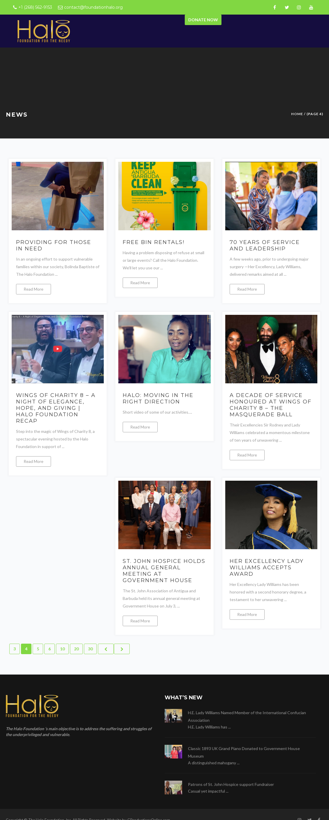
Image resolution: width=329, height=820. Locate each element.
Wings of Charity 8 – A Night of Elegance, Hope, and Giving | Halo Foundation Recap (56, 408)
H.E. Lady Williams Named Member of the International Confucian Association (247, 716)
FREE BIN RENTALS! (153, 242)
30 (90, 648)
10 (62, 648)
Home (297, 114)
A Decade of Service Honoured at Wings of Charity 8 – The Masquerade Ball (271, 405)
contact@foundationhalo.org (93, 7)
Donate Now (203, 19)
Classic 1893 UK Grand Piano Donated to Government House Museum (244, 752)
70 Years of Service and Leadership (265, 245)
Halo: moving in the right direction (158, 398)
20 (76, 648)
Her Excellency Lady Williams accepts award (267, 567)
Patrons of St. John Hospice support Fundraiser (231, 784)
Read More (33, 289)
